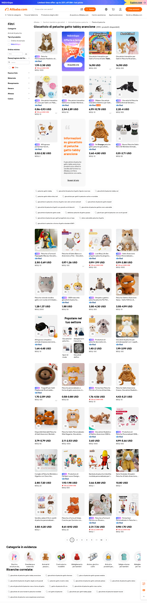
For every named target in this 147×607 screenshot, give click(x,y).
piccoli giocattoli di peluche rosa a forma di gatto (26, 586)
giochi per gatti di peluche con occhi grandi (111, 213)
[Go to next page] (106, 540)
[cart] (114, 10)
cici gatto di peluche (54, 592)
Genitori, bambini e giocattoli (54, 22)
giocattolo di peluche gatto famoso (58, 575)
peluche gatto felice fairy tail (46, 196)
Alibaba (36, 22)
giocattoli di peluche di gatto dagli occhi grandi (25, 581)
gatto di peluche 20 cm (58, 586)
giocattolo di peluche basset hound (109, 592)
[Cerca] (90, 9)
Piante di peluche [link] (98, 22)
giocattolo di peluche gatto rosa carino (87, 586)
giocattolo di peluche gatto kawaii (98, 202)
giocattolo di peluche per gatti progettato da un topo (54, 218)
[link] (144, 584)
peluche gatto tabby (43, 191)
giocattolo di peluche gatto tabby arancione (24, 575)
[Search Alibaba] (56, 9)
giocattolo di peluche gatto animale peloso (89, 581)
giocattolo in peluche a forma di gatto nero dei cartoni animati (58, 202)
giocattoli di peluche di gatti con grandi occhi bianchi (54, 207)
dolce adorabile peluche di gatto (91, 218)
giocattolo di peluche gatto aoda (47, 213)
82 (101, 540)
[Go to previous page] (67, 540)
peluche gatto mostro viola (58, 581)
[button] (81, 9)
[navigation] (18, 281)
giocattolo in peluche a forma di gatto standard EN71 (54, 223)
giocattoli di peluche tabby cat (106, 191)
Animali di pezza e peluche (78, 22)
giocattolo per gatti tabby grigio (79, 592)
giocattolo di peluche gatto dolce (122, 581)
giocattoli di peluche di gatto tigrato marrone (73, 191)
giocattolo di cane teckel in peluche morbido (24, 592)
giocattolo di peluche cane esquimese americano (26, 597)
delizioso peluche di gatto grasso (77, 213)
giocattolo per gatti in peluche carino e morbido (80, 196)
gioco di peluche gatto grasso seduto (91, 575)
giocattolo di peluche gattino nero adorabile (95, 207)
